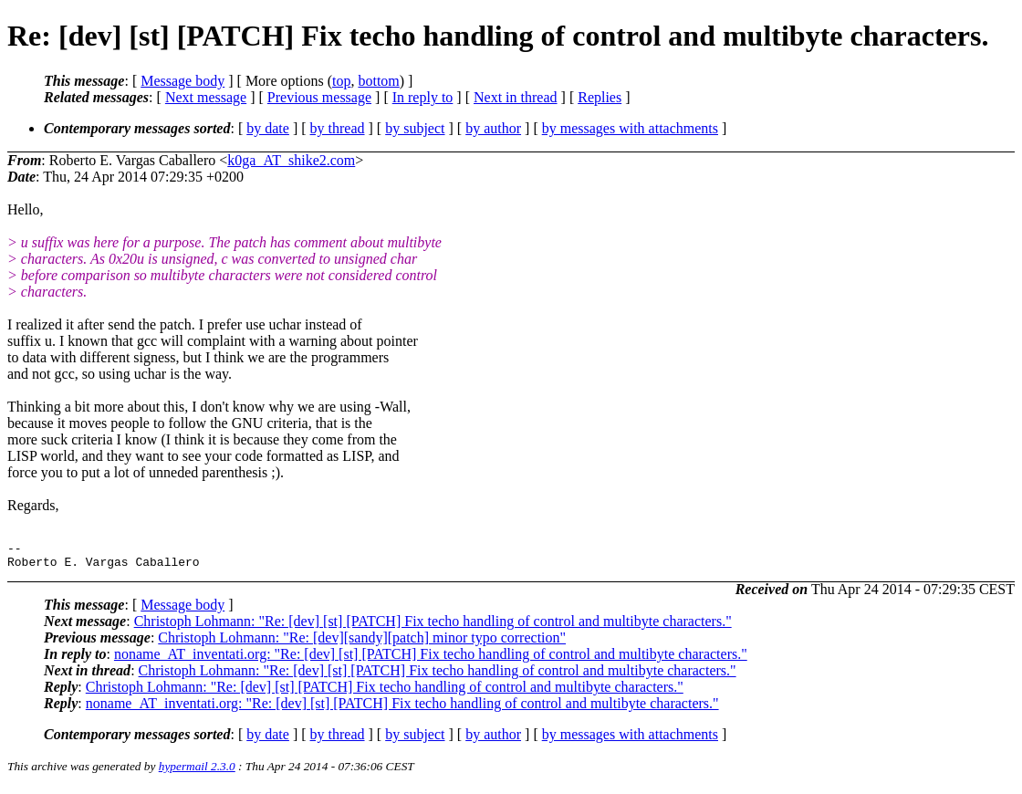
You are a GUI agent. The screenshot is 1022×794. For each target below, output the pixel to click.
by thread (337, 128)
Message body (182, 81)
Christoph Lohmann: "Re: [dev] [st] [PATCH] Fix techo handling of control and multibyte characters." (433, 626)
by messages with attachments (630, 128)
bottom (378, 81)
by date (267, 128)
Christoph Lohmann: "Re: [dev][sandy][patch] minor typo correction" (362, 643)
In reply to (423, 97)
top (341, 81)
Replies (599, 97)
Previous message (319, 97)
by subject (414, 128)
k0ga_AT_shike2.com (291, 160)
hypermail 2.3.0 (197, 771)
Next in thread (516, 97)
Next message (205, 97)
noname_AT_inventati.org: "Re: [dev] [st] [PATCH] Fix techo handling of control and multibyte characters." (430, 659)
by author (493, 128)
